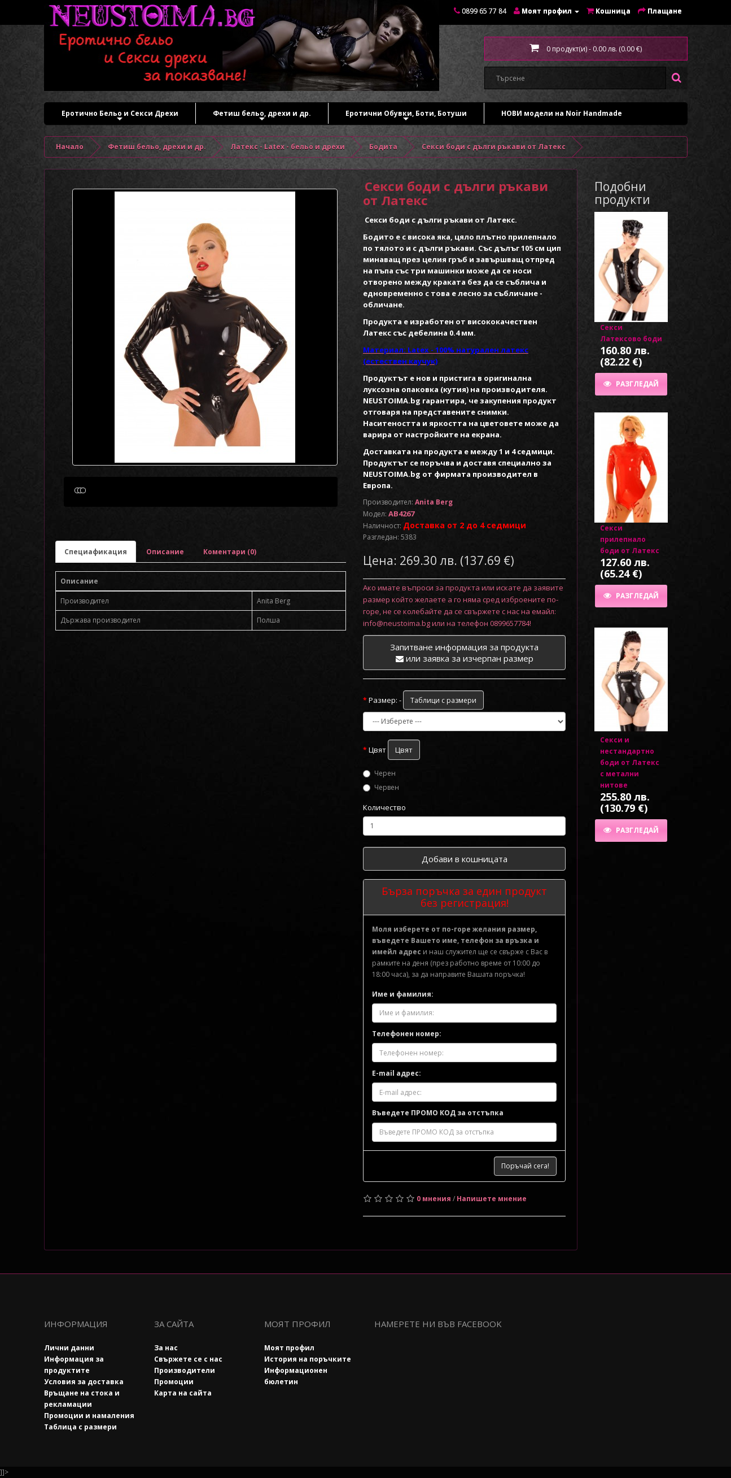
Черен (379, 773)
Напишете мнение (492, 1198)
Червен (381, 787)
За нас (166, 1348)
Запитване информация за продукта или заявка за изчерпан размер (464, 652)
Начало (70, 146)
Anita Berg (434, 502)
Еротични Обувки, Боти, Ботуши (406, 116)
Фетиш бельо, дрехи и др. (262, 116)
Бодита (383, 146)
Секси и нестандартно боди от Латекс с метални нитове (629, 762)
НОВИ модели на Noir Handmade (561, 113)
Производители (184, 1370)
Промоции (174, 1381)
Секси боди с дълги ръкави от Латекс (494, 146)
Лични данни (69, 1348)
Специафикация (95, 605)
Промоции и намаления (89, 1415)
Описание (165, 605)
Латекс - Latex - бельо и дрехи (287, 146)
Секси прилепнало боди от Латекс (629, 539)
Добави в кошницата (464, 858)
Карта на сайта (183, 1393)
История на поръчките (307, 1359)
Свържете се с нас (188, 1359)
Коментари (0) (229, 605)
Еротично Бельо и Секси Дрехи (120, 116)
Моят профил (289, 1348)
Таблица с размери (80, 1427)
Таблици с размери (443, 700)
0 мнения (434, 1198)
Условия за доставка (84, 1381)
